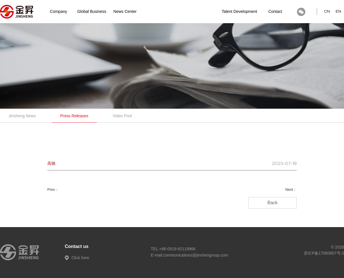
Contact (275, 11)
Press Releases (74, 116)
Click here (77, 257)
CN (327, 11)
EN (338, 11)
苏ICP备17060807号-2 (324, 253)
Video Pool (122, 116)
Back (272, 202)
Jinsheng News (22, 116)
